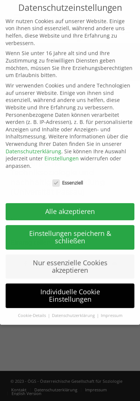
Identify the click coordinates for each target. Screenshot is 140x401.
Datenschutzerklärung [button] (74, 306)
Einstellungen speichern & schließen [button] (70, 228)
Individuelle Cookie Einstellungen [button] (70, 287)
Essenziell (67, 174)
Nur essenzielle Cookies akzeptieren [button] (70, 258)
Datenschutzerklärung (33, 142)
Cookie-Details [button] (32, 306)
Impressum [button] (111, 306)
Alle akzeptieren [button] (70, 202)
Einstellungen (61, 149)
